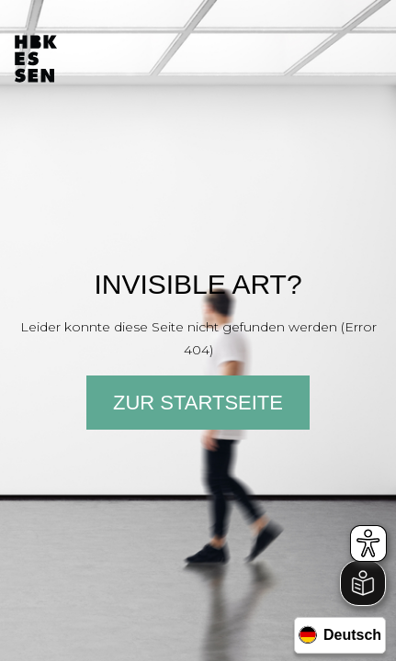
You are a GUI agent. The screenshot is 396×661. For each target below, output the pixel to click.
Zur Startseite (198, 402)
